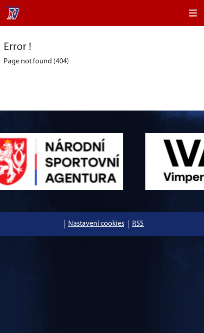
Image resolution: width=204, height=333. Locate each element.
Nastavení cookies (96, 224)
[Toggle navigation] (192, 13)
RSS (138, 224)
